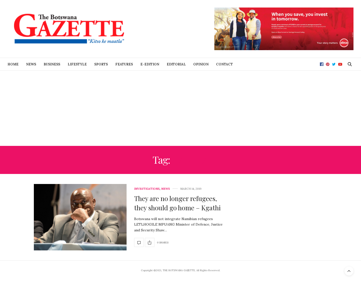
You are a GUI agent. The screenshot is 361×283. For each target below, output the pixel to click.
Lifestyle (77, 64)
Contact (224, 64)
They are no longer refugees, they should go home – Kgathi (177, 203)
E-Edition (149, 64)
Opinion (201, 64)
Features (124, 64)
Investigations (147, 188)
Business (52, 64)
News (31, 64)
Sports (101, 64)
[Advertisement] (180, 108)
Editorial (176, 64)
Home (13, 64)
